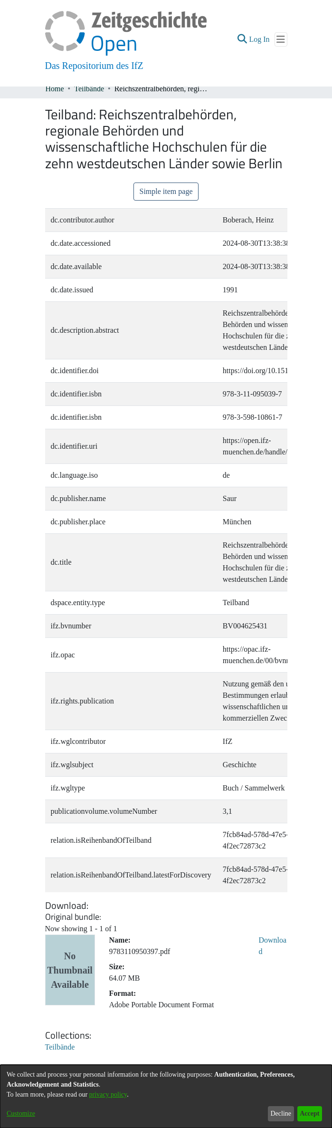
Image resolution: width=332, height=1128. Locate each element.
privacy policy (108, 1094)
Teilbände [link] (89, 89)
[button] (242, 39)
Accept (309, 1113)
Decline (280, 1113)
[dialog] (166, 1096)
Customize (21, 1113)
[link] (60, 1047)
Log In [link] (259, 39)
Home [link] (55, 89)
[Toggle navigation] (281, 39)
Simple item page (166, 191)
